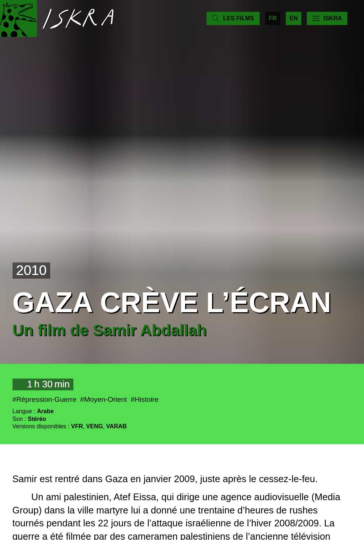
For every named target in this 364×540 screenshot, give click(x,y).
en (294, 18)
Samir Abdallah (150, 330)
